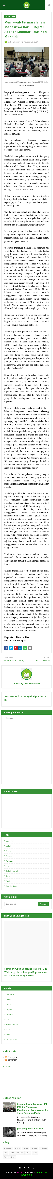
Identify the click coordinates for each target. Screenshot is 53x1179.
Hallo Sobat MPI (12, 871)
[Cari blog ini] (21, 904)
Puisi (8, 881)
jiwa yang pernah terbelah (30, 1128)
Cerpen (9, 856)
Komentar (11, 1059)
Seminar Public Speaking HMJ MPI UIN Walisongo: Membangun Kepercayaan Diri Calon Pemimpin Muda (25, 972)
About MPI (10, 841)
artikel (8, 846)
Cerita (8, 851)
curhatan (10, 861)
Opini (8, 876)
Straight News (11, 886)
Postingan (11, 1057)
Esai (7, 866)
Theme (19, 1172)
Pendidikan (15, 42)
